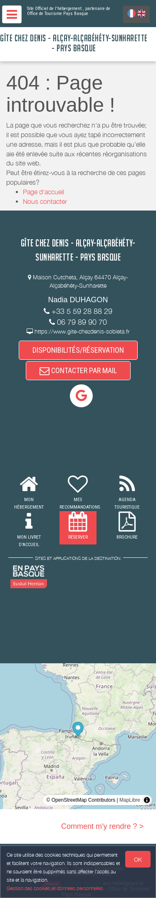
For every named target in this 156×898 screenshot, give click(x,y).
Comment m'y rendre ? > (102, 826)
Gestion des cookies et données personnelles (55, 888)
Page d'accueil (43, 192)
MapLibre (129, 800)
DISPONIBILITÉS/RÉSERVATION (78, 350)
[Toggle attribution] (147, 800)
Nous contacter (45, 201)
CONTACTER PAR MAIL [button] (78, 370)
